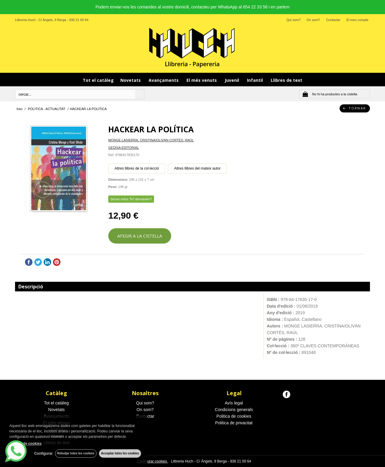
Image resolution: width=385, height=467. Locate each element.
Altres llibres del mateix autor (197, 168)
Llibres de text (286, 80)
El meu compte (357, 20)
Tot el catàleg (98, 80)
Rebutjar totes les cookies (75, 453)
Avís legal (234, 403)
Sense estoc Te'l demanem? (131, 199)
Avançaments (164, 80)
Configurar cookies (152, 461)
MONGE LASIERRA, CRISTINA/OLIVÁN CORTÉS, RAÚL (151, 140)
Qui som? (293, 20)
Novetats (131, 80)
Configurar (42, 453)
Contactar (333, 20)
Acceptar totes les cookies (120, 453)
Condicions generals (234, 409)
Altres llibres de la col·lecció (137, 168)
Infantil (255, 80)
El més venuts (202, 80)
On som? (313, 20)
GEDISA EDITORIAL (123, 147)
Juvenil (232, 80)
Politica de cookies (234, 416)
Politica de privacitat (234, 422)
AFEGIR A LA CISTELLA (139, 236)
